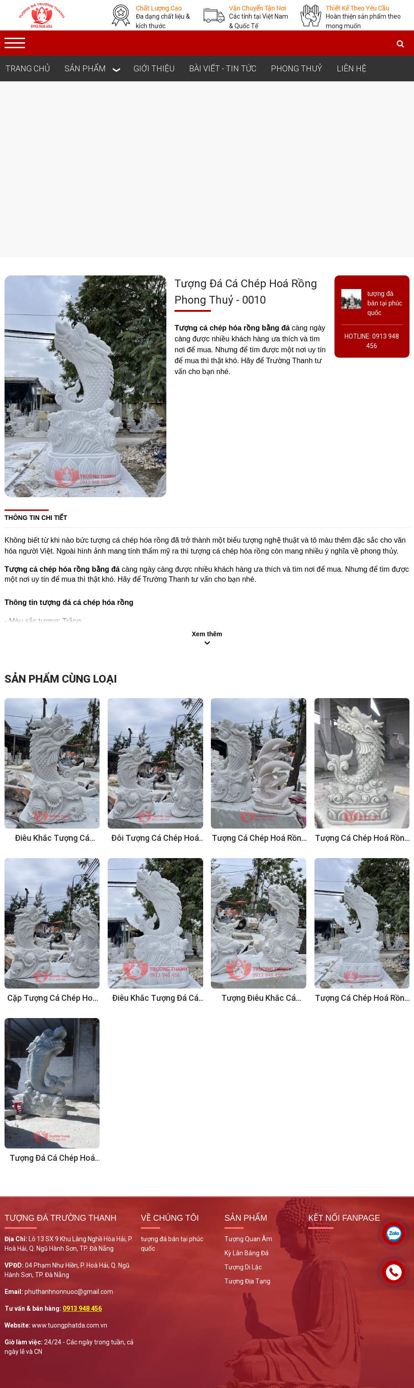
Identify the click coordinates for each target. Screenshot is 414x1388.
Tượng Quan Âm (248, 1239)
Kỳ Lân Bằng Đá (246, 1253)
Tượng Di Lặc (243, 1267)
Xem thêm (207, 634)
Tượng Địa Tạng (247, 1281)
